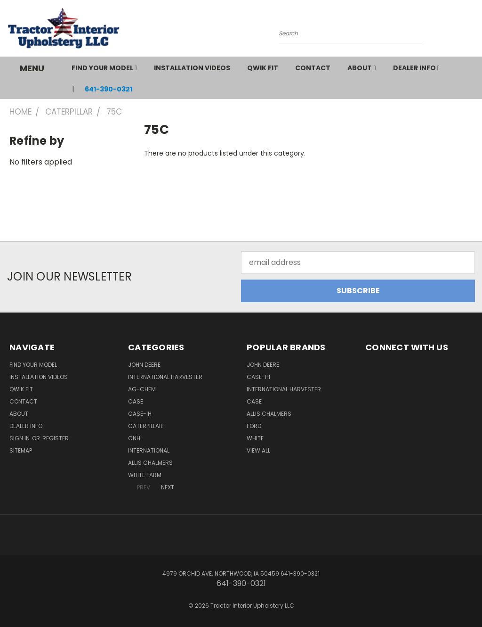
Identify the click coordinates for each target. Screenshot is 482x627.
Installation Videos (192, 68)
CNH (134, 438)
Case (135, 401)
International (148, 450)
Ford (254, 426)
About (361, 68)
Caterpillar (145, 426)
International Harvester (165, 377)
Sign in (20, 438)
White (255, 438)
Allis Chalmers (150, 463)
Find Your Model (104, 68)
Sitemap (20, 450)
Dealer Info (416, 68)
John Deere (144, 365)
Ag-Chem (142, 389)
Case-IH (140, 414)
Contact (312, 68)
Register (55, 438)
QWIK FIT (262, 68)
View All (258, 450)
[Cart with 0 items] (472, 30)
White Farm (144, 475)
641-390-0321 (108, 89)
